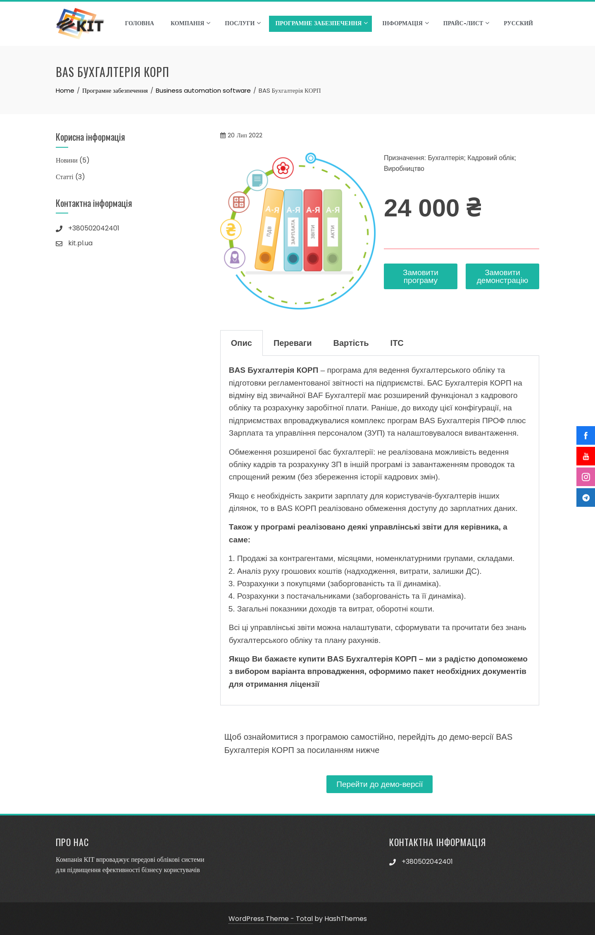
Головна (139, 23)
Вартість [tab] (351, 343)
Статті (65, 177)
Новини (67, 160)
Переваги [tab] (293, 343)
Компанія (190, 23)
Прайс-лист (466, 23)
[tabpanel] (379, 530)
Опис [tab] (241, 343)
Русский (518, 23)
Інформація (405, 23)
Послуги (243, 23)
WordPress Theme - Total (270, 918)
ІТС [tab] (397, 343)
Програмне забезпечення (321, 23)
